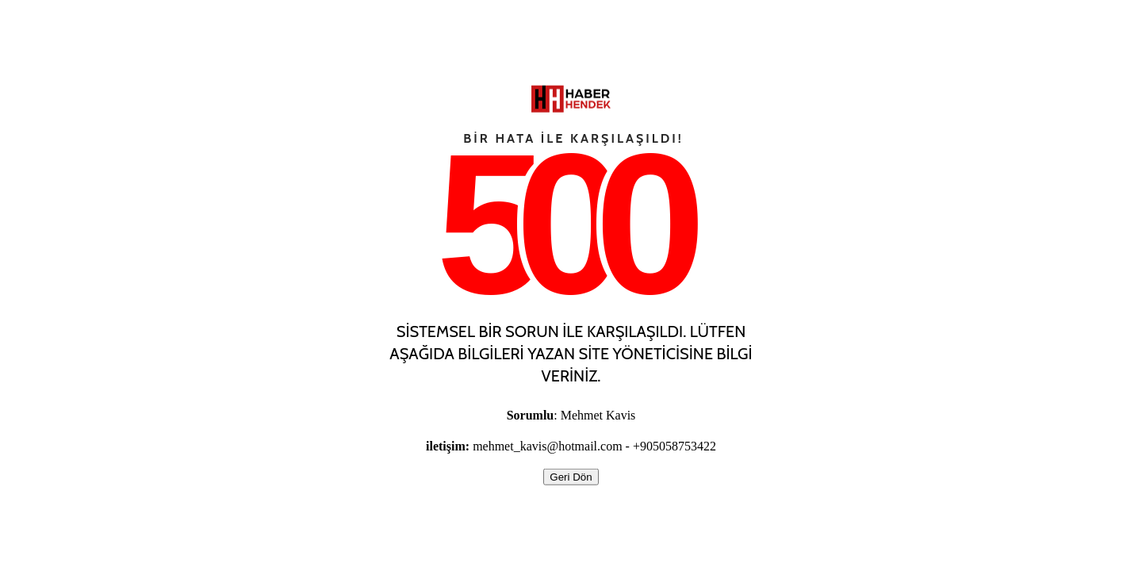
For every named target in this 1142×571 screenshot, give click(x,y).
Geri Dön (571, 477)
